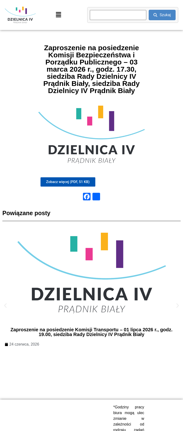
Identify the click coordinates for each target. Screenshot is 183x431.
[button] (58, 15)
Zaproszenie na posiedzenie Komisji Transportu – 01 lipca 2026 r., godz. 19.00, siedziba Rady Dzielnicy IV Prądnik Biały (91, 332)
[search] (118, 15)
